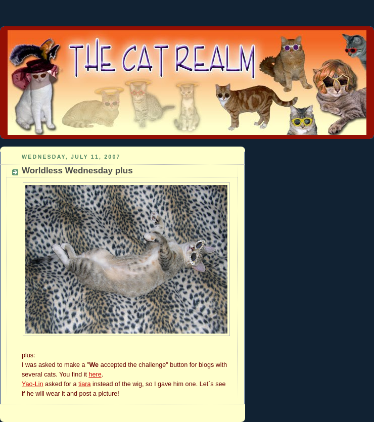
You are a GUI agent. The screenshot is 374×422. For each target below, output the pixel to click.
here (94, 374)
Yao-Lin (32, 384)
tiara (84, 384)
